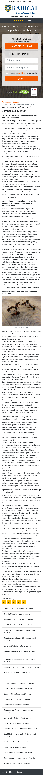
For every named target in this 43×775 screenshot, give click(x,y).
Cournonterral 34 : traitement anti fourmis (19, 758)
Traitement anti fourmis (10, 102)
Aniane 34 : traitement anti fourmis (17, 763)
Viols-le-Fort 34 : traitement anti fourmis (18, 689)
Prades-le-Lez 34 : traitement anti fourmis (19, 683)
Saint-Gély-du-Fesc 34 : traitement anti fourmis (21, 625)
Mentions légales (15, 772)
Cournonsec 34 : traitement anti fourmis (18, 753)
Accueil (4, 772)
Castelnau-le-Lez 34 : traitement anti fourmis (20, 729)
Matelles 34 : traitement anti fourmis (17, 672)
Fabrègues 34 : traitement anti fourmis (18, 747)
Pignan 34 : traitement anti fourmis (17, 678)
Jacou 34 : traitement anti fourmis (16, 723)
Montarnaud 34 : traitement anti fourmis (19, 619)
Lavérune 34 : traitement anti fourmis (17, 718)
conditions (21, 73)
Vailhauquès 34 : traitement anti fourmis (19, 609)
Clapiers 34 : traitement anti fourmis (17, 699)
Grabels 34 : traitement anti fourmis (17, 614)
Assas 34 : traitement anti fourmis (16, 705)
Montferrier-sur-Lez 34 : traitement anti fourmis (21, 667)
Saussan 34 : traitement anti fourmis (17, 694)
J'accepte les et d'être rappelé (23, 73)
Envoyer (21, 78)
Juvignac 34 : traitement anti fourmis (17, 646)
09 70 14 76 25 (21, 45)
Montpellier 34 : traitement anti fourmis (18, 742)
